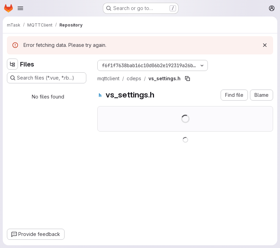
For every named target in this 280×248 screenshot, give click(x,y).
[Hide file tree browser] (12, 64)
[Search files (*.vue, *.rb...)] (46, 77)
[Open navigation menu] (20, 8)
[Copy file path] (187, 78)
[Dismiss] (265, 45)
